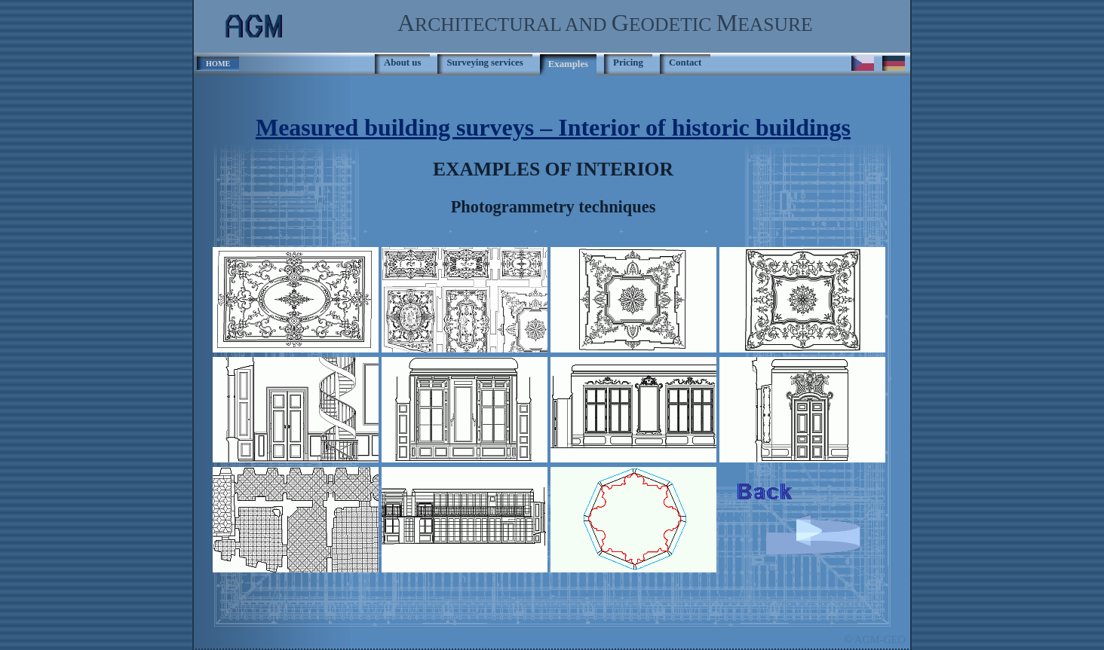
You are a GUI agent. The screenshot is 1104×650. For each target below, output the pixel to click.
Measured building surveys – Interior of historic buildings (553, 127)
